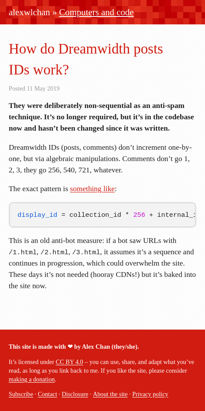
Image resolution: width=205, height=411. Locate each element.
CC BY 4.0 (69, 361)
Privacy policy (150, 394)
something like (92, 189)
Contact (47, 394)
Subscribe (21, 394)
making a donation (32, 379)
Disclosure (75, 394)
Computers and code (96, 12)
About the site (110, 394)
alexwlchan (29, 12)
